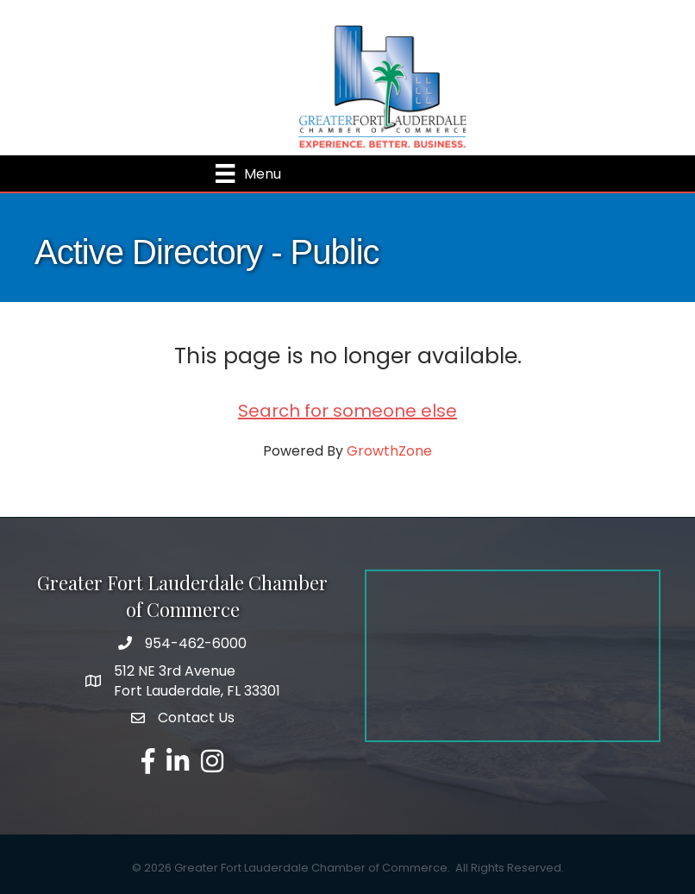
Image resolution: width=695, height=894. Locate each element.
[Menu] (247, 173)
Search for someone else (347, 411)
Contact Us (196, 717)
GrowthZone (389, 451)
